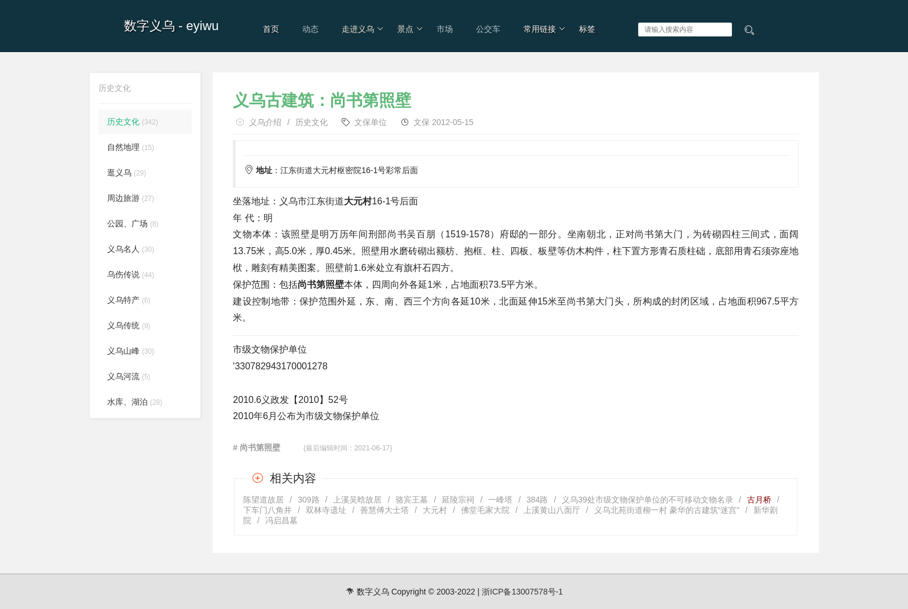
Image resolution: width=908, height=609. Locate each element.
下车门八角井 (267, 510)
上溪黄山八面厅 (551, 510)
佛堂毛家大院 (485, 510)
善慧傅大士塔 (384, 510)
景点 (410, 29)
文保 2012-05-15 (443, 122)
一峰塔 (500, 499)
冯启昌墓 (281, 520)
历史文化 (311, 122)
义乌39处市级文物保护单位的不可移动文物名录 (647, 499)
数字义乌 (149, 26)
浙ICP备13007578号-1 (522, 591)
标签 (587, 29)
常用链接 (544, 29)
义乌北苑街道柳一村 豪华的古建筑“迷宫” (666, 510)
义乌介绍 (265, 122)
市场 (445, 29)
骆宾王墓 (412, 499)
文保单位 (370, 122)
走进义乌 (363, 29)
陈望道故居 (263, 499)
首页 (271, 29)
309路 (308, 499)
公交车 (488, 29)
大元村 (435, 510)
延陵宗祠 (458, 499)
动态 (310, 29)
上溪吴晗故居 (357, 499)
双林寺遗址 (326, 510)
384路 (537, 499)
